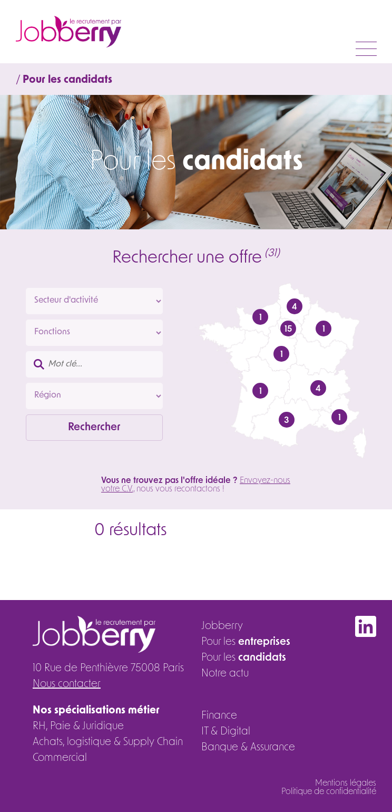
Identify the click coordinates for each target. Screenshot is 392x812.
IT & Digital (225, 732)
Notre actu (225, 674)
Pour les (245, 642)
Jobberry (222, 626)
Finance (219, 716)
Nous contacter (67, 684)
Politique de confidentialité (328, 792)
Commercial (60, 758)
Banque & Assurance (248, 747)
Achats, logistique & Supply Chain (108, 742)
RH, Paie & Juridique (78, 726)
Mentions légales (345, 783)
